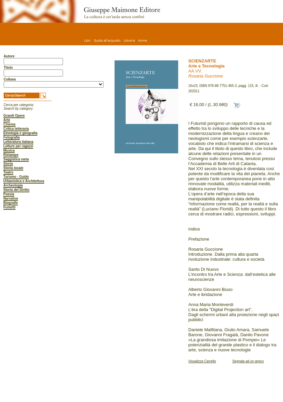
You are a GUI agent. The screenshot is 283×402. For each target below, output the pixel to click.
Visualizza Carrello (202, 361)
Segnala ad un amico (248, 361)
